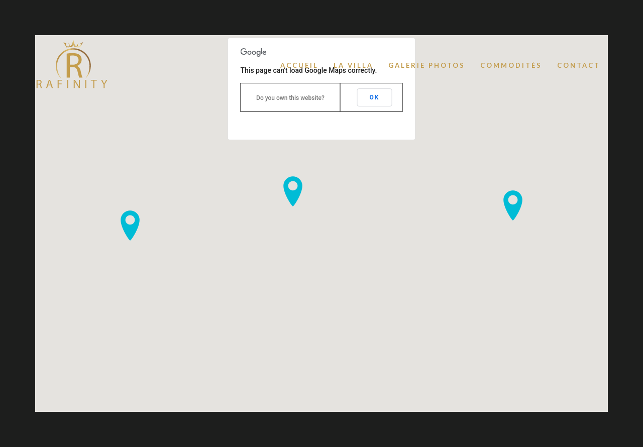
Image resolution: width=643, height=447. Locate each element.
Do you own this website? (290, 97)
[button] (130, 225)
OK (375, 97)
